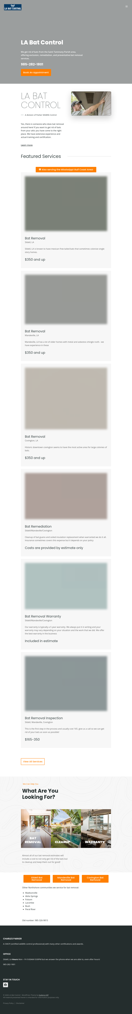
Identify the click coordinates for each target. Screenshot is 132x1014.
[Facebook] (5, 984)
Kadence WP (44, 995)
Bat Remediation (38, 526)
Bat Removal (35, 238)
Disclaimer (20, 1003)
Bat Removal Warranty (43, 616)
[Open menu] (126, 6)
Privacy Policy (8, 1003)
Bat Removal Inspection (44, 718)
